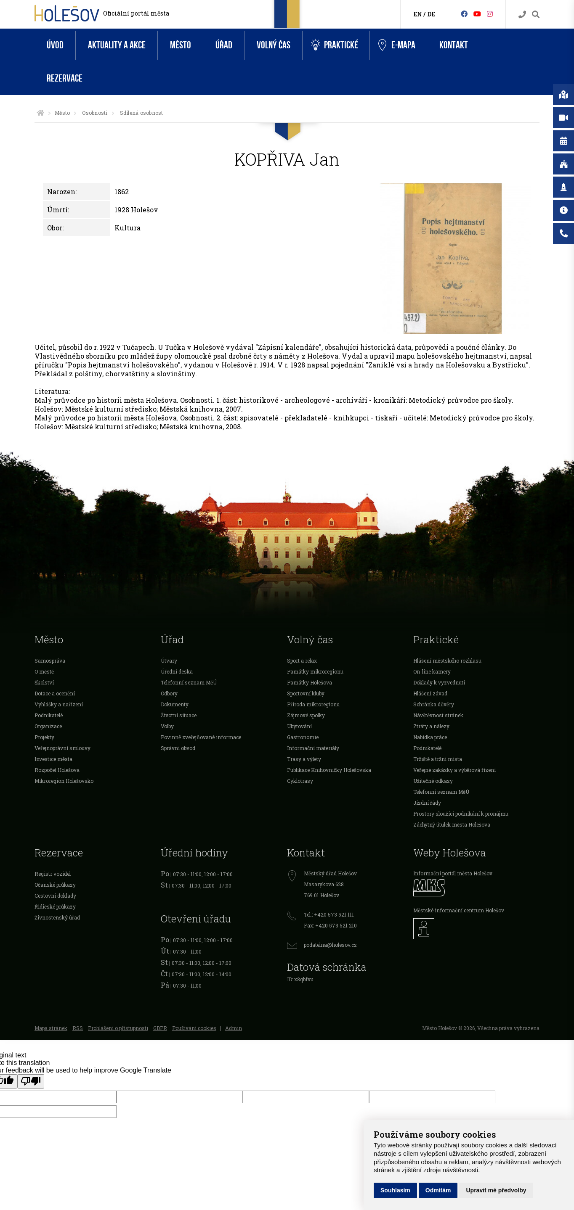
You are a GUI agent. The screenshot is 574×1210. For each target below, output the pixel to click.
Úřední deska (177, 671)
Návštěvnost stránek (438, 715)
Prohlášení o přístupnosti (118, 1028)
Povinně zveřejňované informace (201, 737)
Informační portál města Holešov (452, 873)
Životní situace (179, 715)
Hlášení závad (430, 693)
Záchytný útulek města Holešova (451, 824)
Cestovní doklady (55, 895)
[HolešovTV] (477, 13)
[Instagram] (490, 13)
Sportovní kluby (305, 693)
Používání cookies (194, 1028)
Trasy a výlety (304, 759)
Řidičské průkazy (55, 906)
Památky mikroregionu (315, 671)
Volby (167, 726)
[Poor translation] (30, 1081)
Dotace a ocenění (55, 693)
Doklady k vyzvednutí (439, 682)
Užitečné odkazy (433, 780)
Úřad (223, 45)
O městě (44, 671)
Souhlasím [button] (395, 1190)
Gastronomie (303, 737)
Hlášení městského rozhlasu (447, 660)
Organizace (48, 726)
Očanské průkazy (55, 884)
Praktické (334, 45)
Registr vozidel (53, 873)
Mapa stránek (51, 1028)
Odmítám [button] (438, 1190)
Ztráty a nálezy (431, 726)
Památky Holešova (309, 682)
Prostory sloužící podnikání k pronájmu (460, 813)
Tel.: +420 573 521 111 (329, 914)
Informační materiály (313, 748)
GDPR (160, 1028)
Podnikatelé (49, 715)
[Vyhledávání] (535, 14)
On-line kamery (432, 671)
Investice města (53, 759)
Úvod (55, 45)
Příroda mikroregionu (313, 704)
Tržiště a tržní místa (437, 759)
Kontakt (453, 45)
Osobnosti (94, 112)
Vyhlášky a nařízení (59, 704)
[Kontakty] (522, 14)
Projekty (44, 737)
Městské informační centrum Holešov (458, 910)
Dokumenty (175, 704)
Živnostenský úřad (57, 917)
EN (417, 14)
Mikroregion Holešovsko (64, 780)
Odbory (169, 693)
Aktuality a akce (117, 45)
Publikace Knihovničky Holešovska (329, 769)
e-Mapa (396, 45)
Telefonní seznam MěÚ (189, 682)
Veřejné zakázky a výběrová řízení (454, 769)
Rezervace (64, 78)
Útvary (169, 660)
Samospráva (50, 660)
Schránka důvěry (433, 704)
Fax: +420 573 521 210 (330, 925)
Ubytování (299, 726)
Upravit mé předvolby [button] (496, 1190)
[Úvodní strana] (40, 112)
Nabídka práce (430, 737)
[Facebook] (464, 13)
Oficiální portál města (136, 13)
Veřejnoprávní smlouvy (62, 748)
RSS (77, 1028)
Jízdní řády (427, 802)
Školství (44, 682)
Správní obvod (178, 748)
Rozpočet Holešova (57, 769)
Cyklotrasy (300, 780)
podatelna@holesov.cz (330, 944)
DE (431, 14)
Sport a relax (302, 660)
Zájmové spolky (306, 715)
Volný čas (273, 45)
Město (180, 45)
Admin (233, 1028)
